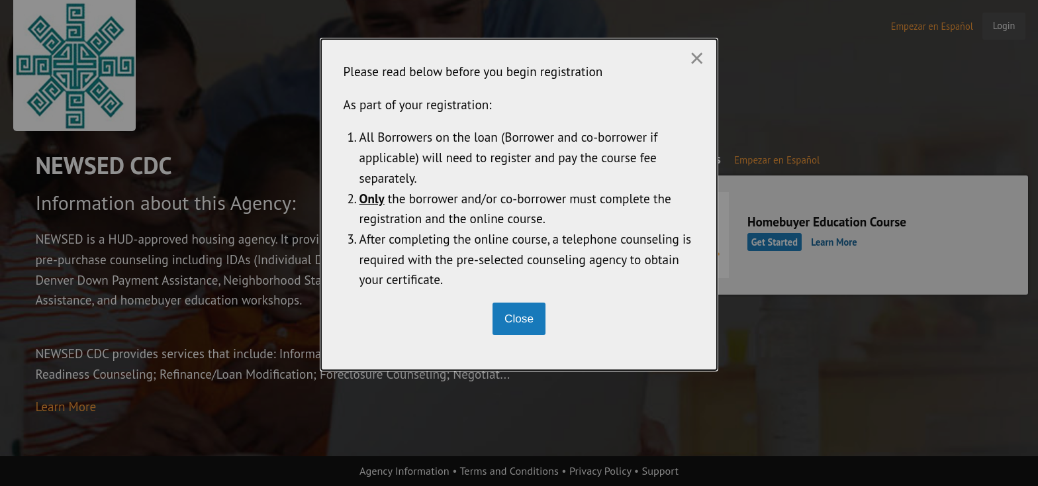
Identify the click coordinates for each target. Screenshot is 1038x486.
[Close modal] (519, 319)
